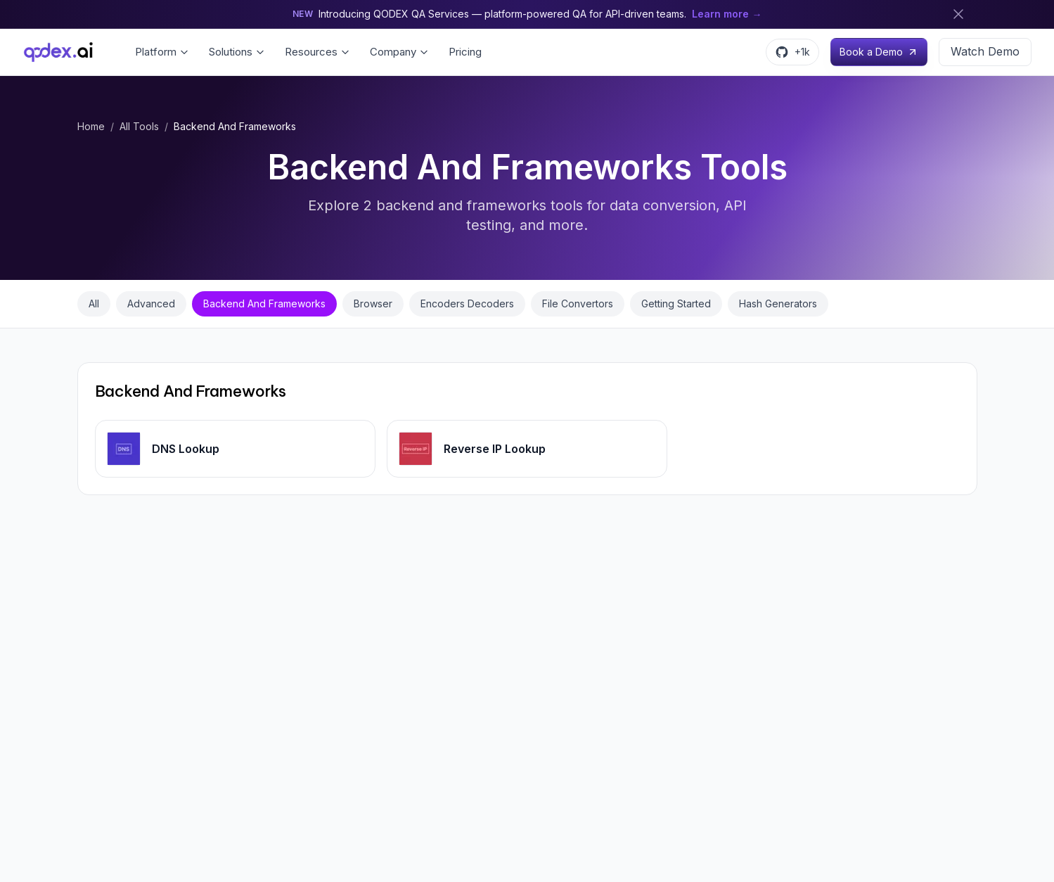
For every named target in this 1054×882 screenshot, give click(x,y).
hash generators (778, 303)
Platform (162, 51)
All (94, 303)
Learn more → (726, 14)
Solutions (237, 51)
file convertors (577, 303)
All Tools (139, 126)
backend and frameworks (264, 303)
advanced (151, 303)
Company (399, 51)
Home (91, 126)
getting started (676, 303)
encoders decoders (467, 303)
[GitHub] (792, 52)
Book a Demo (879, 52)
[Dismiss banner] (958, 14)
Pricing (465, 51)
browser (373, 303)
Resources (317, 51)
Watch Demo (985, 51)
